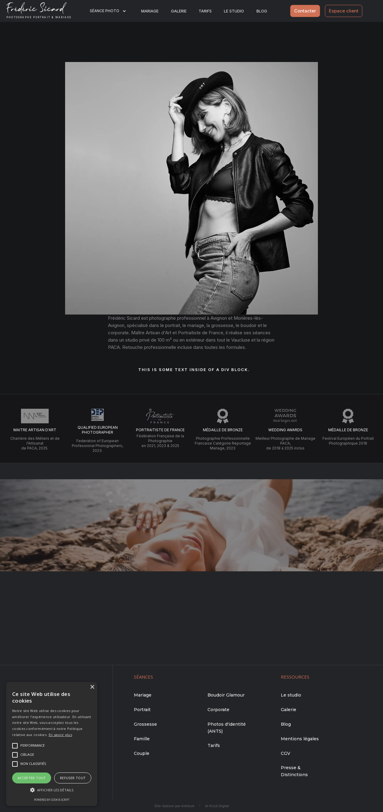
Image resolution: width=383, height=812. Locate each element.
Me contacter (191, 546)
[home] (43, 11)
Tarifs (205, 11)
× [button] (92, 687)
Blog (286, 724)
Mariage (149, 11)
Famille (142, 738)
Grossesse (145, 724)
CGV (285, 753)
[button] (112, 10)
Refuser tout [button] (73, 778)
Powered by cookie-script (51, 800)
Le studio (234, 11)
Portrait (142, 709)
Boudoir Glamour (226, 695)
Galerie (178, 11)
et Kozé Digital (217, 806)
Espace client (343, 11)
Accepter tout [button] (32, 778)
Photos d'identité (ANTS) (226, 727)
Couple (141, 753)
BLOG (261, 11)
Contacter (305, 11)
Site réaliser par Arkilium (174, 806)
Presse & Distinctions (294, 771)
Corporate (218, 709)
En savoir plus (60, 734)
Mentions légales (300, 738)
